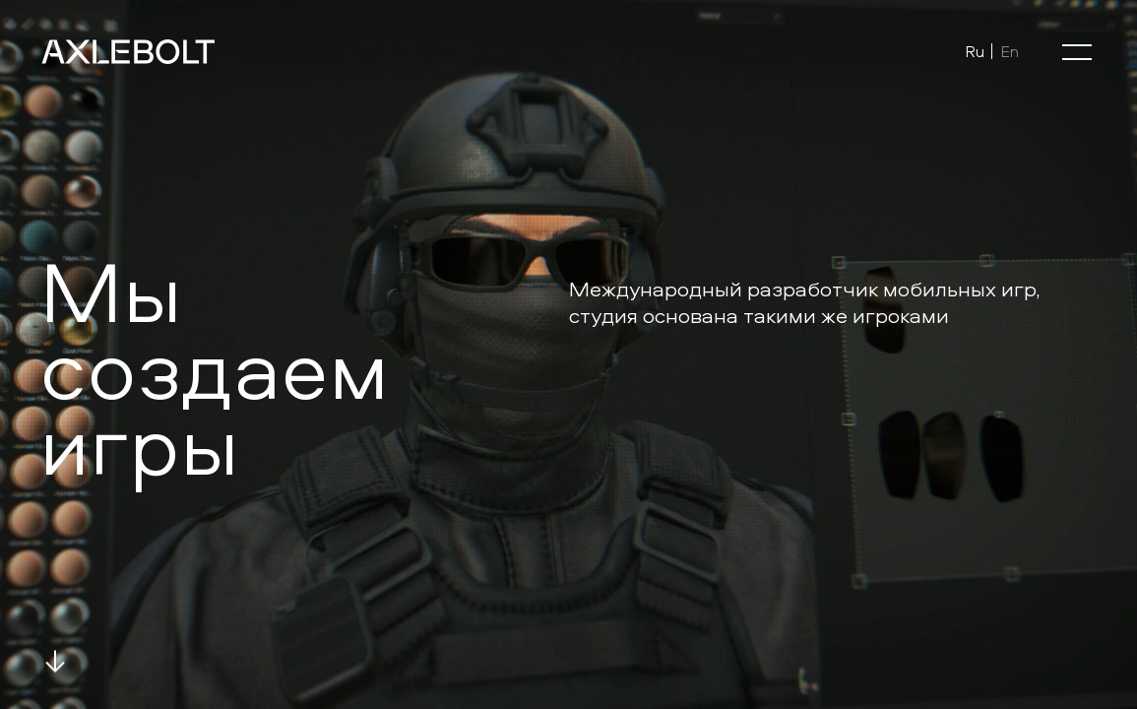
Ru (974, 51)
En (1009, 51)
